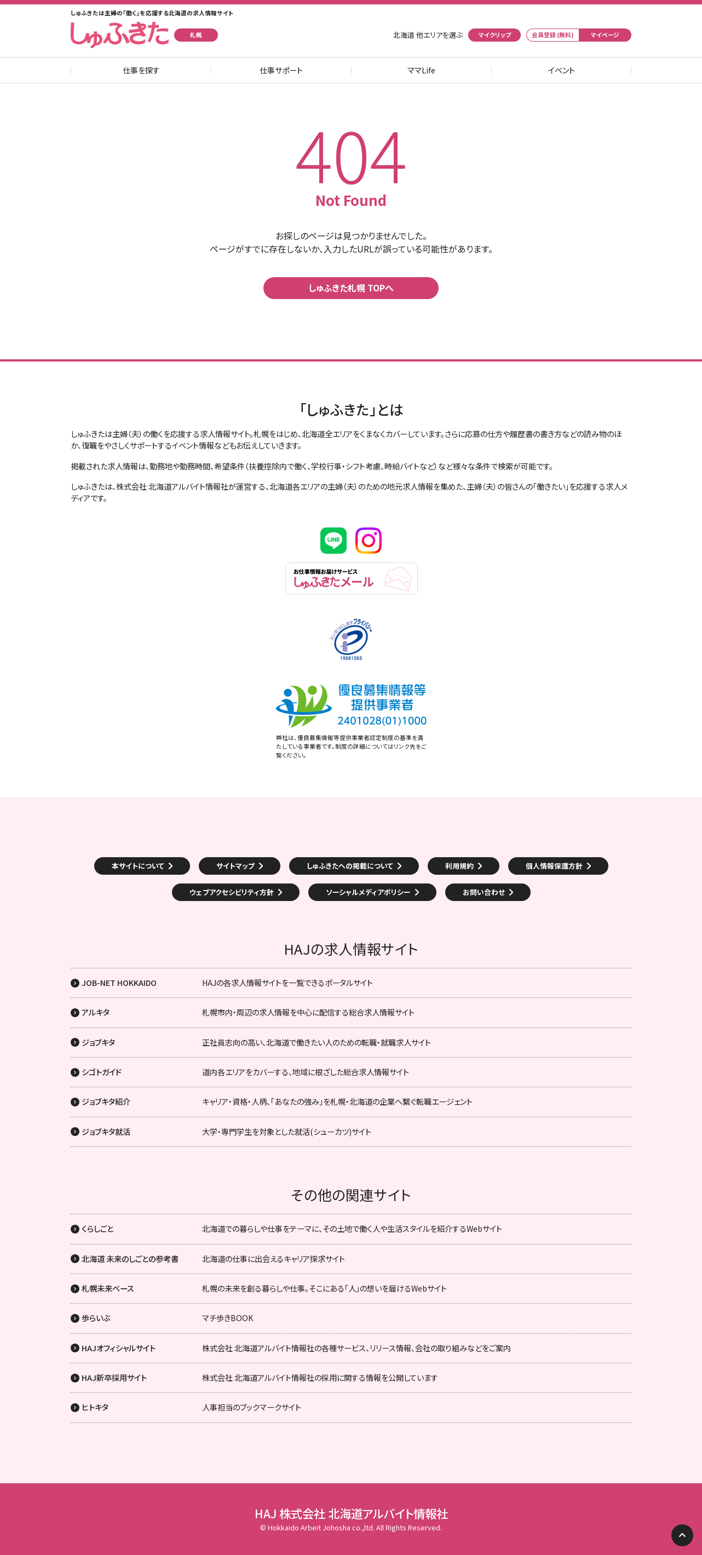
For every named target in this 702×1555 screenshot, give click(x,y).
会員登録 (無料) (553, 35)
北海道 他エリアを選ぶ (428, 35)
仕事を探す (141, 70)
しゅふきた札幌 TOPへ (351, 287)
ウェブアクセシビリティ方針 (231, 892)
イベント (561, 70)
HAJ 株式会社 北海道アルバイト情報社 (351, 1513)
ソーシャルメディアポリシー (368, 892)
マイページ (605, 35)
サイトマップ (235, 865)
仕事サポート (281, 70)
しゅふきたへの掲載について (350, 865)
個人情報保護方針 (554, 865)
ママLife (421, 70)
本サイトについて (138, 865)
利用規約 (459, 865)
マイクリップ (495, 35)
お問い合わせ (484, 892)
